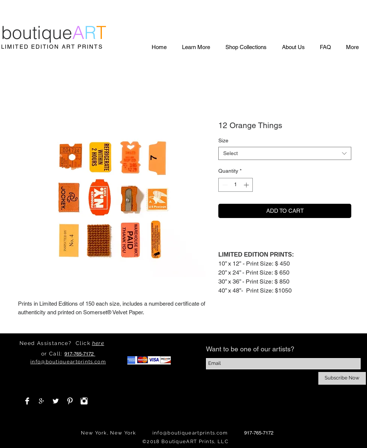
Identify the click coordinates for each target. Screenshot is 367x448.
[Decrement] (224, 184)
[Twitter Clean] (55, 401)
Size (223, 140)
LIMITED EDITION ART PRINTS (52, 46)
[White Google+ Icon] (41, 401)
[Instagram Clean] (84, 401)
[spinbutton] (235, 184)
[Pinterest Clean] (69, 401)
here (98, 343)
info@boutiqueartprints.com (190, 433)
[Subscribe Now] (342, 378)
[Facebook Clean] (27, 401)
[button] (196, 47)
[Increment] (247, 184)
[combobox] (284, 153)
